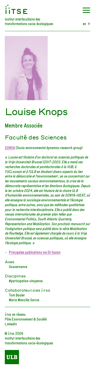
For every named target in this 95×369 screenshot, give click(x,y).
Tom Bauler (17, 295)
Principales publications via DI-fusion (35, 252)
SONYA (10, 147)
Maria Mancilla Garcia (24, 299)
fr (89, 23)
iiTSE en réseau (15, 314)
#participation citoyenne (26, 280)
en (84, 23)
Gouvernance (18, 266)
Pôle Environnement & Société (26, 319)
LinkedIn (11, 324)
